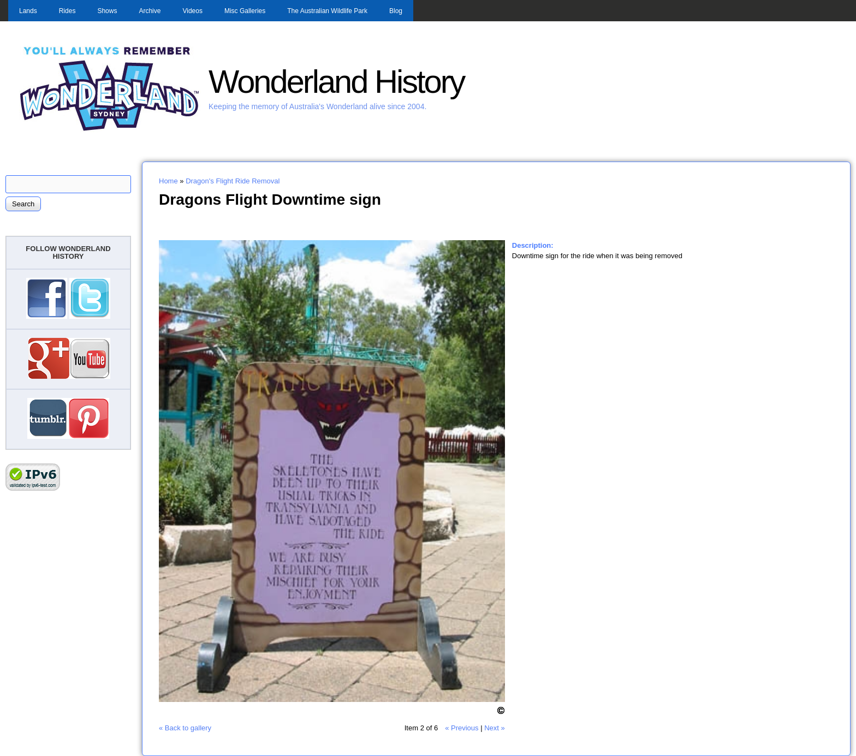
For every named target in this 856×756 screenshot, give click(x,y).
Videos (192, 11)
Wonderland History (336, 81)
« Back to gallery (185, 728)
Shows (107, 11)
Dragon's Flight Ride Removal (233, 181)
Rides (67, 11)
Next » (494, 728)
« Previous (461, 728)
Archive (149, 11)
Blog (395, 11)
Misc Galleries (244, 11)
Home (168, 181)
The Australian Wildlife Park (327, 11)
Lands (28, 11)
